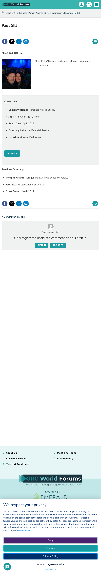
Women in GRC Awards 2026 (66, 12)
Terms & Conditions (17, 464)
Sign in (42, 245)
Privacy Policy (65, 458)
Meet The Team (66, 452)
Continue (50, 548)
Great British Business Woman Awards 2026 (27, 12)
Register (58, 245)
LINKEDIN (12, 153)
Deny (50, 540)
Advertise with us (16, 458)
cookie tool (24, 530)
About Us (11, 452)
